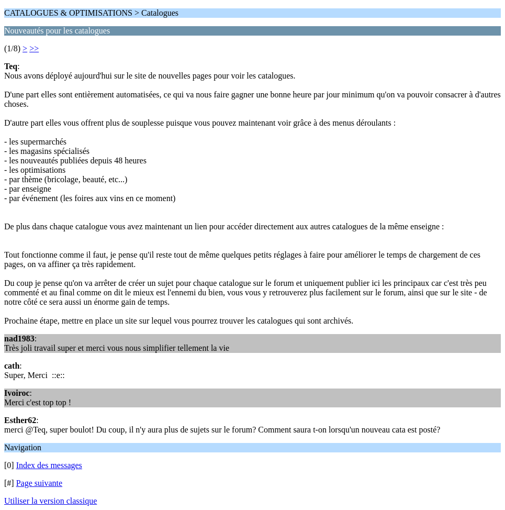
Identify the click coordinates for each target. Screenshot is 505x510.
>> (34, 48)
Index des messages (49, 465)
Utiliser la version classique (50, 500)
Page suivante (39, 483)
